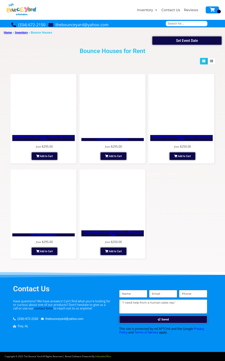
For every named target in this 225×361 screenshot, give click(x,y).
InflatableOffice (103, 356)
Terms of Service (146, 332)
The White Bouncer (43, 235)
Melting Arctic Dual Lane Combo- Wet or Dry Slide (43, 138)
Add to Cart (44, 156)
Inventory (147, 10)
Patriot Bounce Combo (112, 139)
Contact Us (170, 10)
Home (8, 32)
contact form (43, 308)
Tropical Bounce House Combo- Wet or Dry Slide (113, 233)
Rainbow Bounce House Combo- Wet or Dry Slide (181, 138)
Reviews (191, 10)
